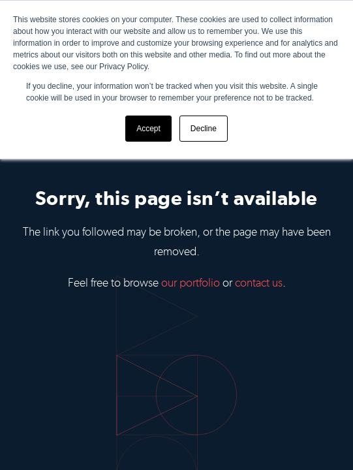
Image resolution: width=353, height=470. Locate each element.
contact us (259, 282)
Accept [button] (148, 128)
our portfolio (190, 282)
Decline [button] (204, 128)
